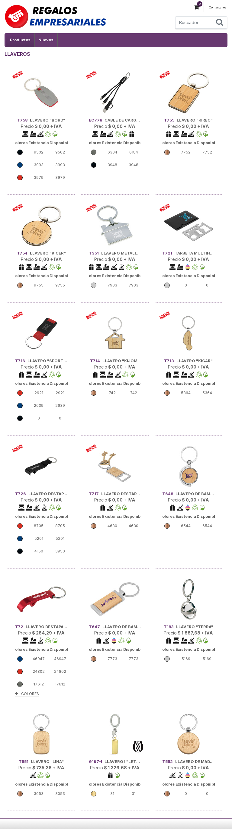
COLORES (27, 693)
